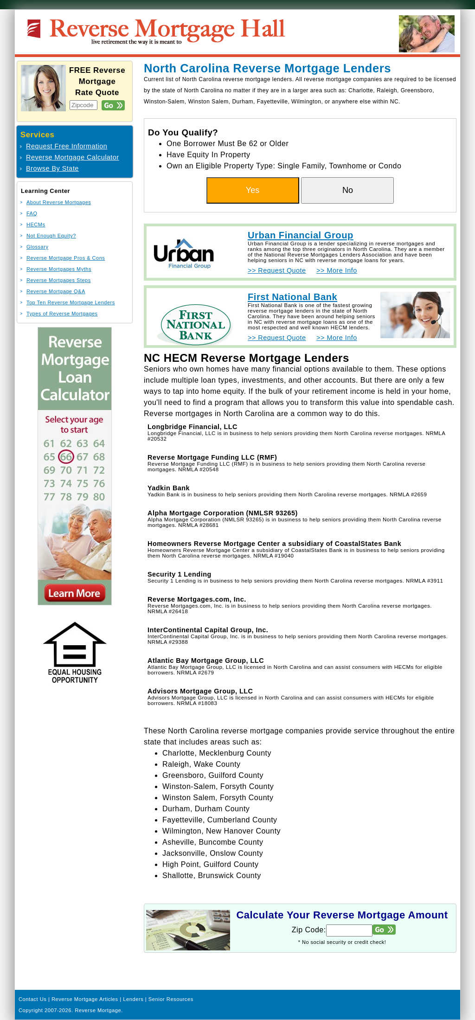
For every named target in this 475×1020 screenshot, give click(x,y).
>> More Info (336, 270)
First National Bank (292, 297)
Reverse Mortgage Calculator (72, 157)
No (347, 190)
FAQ (32, 213)
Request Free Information (66, 146)
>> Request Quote (277, 270)
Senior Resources (170, 999)
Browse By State (52, 168)
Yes (252, 190)
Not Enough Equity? (51, 235)
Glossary (37, 247)
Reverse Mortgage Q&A (55, 291)
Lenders (133, 999)
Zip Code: (309, 930)
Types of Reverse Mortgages (62, 313)
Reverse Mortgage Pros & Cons (65, 258)
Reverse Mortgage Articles (84, 999)
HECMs (35, 224)
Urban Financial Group (300, 235)
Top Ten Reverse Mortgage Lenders (70, 302)
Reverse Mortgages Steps (58, 280)
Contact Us (32, 999)
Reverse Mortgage (98, 1010)
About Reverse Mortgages (58, 202)
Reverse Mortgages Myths (58, 269)
